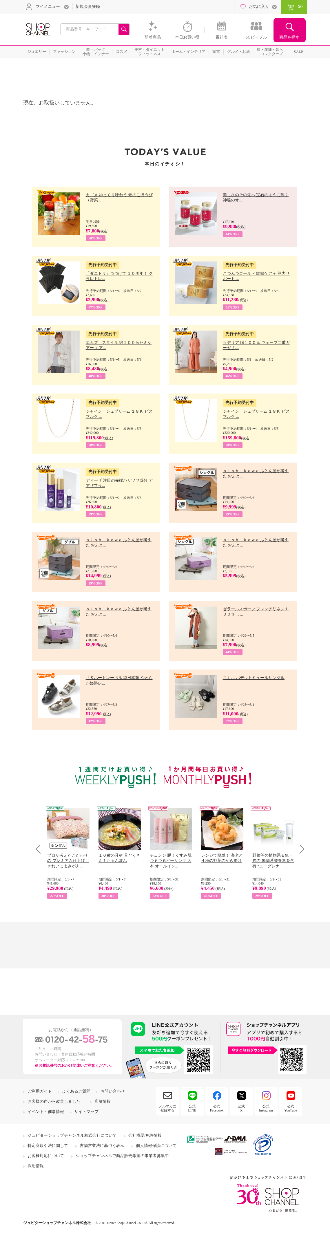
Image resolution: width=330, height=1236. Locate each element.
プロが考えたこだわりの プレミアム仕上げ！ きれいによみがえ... (68, 860)
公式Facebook (217, 1108)
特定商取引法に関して (48, 1145)
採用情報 (36, 1166)
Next (300, 849)
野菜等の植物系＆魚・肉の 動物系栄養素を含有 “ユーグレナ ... (273, 860)
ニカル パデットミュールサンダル (254, 678)
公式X (241, 1108)
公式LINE (192, 1108)
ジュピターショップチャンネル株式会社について (72, 1135)
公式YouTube (290, 1108)
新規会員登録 (88, 6)
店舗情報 (102, 1101)
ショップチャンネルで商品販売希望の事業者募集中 (122, 1156)
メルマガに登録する (167, 1108)
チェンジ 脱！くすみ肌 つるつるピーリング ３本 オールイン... (171, 860)
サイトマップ (86, 1111)
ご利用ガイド (40, 1091)
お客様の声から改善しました (54, 1101)
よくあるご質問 (76, 1091)
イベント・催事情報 (46, 1111)
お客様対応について (46, 1156)
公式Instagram (266, 1108)
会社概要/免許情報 (145, 1135)
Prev (40, 849)
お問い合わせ (113, 1091)
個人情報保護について (156, 1145)
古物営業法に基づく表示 (102, 1145)
